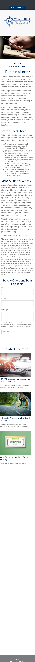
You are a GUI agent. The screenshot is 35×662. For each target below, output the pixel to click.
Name (3, 287)
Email (3, 298)
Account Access (17, 7)
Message (4, 310)
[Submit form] (6, 332)
